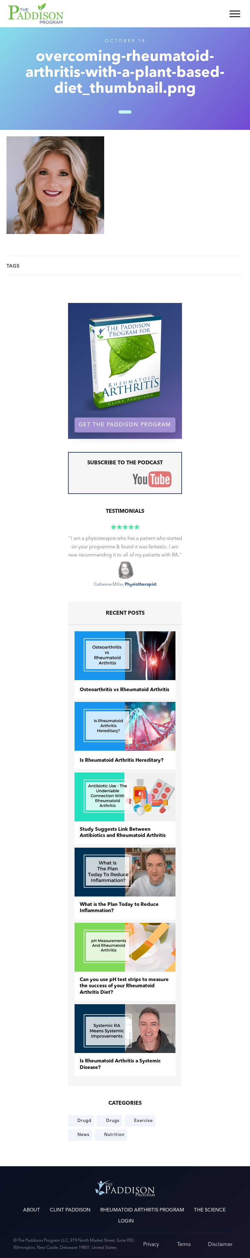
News (83, 1134)
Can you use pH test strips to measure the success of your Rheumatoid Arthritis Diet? (124, 986)
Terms (184, 1244)
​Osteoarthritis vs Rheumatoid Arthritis (124, 690)
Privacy (151, 1244)
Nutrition (114, 1134)
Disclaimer (220, 1244)
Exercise (143, 1120)
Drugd (84, 1120)
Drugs (112, 1120)
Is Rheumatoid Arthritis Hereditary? (121, 760)
